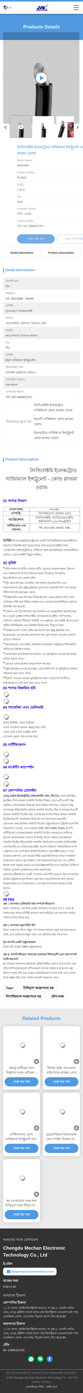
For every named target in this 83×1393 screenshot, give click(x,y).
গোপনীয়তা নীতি (35, 1386)
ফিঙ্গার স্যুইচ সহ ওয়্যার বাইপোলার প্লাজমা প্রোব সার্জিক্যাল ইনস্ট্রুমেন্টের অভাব (61, 1070)
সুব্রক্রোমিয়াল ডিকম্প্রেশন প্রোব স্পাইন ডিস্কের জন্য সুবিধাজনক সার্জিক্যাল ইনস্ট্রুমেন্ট (61, 1137)
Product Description (61, 252)
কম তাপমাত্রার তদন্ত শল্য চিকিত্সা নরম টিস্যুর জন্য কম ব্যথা (21, 1203)
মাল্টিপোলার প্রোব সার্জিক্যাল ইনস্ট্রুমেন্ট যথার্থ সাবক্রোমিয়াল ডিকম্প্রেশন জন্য (21, 1137)
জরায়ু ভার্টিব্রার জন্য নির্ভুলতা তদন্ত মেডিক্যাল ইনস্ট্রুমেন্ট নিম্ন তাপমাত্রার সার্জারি (21, 1070)
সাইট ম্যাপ (51, 1386)
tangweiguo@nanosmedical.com (29, 1271)
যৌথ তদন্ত (57, 996)
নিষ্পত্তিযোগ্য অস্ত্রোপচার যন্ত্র (23, 996)
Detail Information (21, 252)
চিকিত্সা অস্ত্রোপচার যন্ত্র (38, 988)
